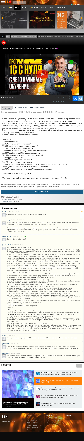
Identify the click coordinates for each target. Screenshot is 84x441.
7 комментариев (9, 208)
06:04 (4, 169)
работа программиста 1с (26, 186)
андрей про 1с (45, 184)
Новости (6, 365)
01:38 (4, 151)
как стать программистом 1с (9, 186)
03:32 (4, 160)
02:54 (4, 157)
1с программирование (41, 186)
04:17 (4, 162)
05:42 (4, 167)
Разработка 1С (42, 192)
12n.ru (9, 41)
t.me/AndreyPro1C (24, 173)
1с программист (75, 184)
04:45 (4, 164)
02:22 (4, 153)
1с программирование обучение (60, 184)
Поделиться (21, 108)
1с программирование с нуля (12, 184)
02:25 (4, 155)
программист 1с (54, 186)
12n (5, 416)
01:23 (4, 148)
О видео (6, 108)
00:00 (4, 141)
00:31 (4, 144)
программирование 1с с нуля (31, 184)
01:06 (4, 146)
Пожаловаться (37, 108)
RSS (82, 211)
